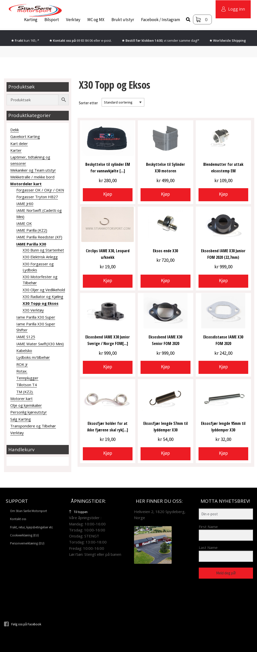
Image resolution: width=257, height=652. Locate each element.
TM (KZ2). (24, 391)
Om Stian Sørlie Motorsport (28, 511)
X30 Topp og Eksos (40, 303)
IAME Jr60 (24, 203)
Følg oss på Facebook (22, 624)
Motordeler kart (26, 183)
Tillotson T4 (26, 384)
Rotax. (21, 371)
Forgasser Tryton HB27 (37, 196)
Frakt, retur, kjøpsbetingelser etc (31, 527)
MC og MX (95, 19)
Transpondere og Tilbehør (33, 425)
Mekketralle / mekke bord (32, 176)
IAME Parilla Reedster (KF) (39, 236)
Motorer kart (21, 398)
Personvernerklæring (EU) (27, 543)
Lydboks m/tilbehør (33, 357)
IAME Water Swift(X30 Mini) (40, 343)
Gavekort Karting (25, 136)
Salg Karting (20, 419)
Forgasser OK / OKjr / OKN (40, 189)
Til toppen (78, 512)
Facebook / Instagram (160, 19)
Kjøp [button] (107, 194)
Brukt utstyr (122, 19)
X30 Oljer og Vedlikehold (44, 289)
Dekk (14, 129)
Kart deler (19, 143)
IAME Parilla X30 (31, 243)
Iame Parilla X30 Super (35, 317)
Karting (30, 19)
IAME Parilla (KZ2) (31, 230)
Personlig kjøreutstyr (28, 412)
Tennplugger (27, 377)
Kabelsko (24, 350)
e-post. (106, 40)
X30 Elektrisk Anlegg (40, 256)
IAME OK (24, 223)
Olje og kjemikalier (26, 405)
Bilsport (51, 19)
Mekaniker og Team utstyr (33, 170)
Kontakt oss (18, 519)
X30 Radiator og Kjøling (43, 296)
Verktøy (73, 19)
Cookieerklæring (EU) (24, 535)
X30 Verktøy (33, 310)
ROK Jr (22, 364)
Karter (16, 150)
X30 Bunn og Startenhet (43, 250)
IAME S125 (25, 336)
